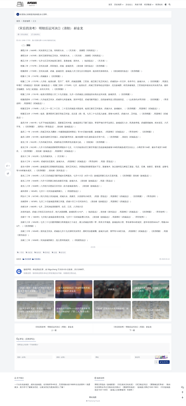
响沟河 (37, 252)
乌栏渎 (29, 252)
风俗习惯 (138, 4)
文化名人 (129, 4)
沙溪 (54, 252)
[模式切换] (166, 4)
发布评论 (164, 362)
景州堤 (46, 252)
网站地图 (92, 397)
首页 (110, 4)
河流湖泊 (36, 259)
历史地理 (118, 4)
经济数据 (148, 4)
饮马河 (62, 252)
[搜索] (170, 4)
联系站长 (159, 4)
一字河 (20, 252)
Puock (98, 401)
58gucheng (53, 269)
